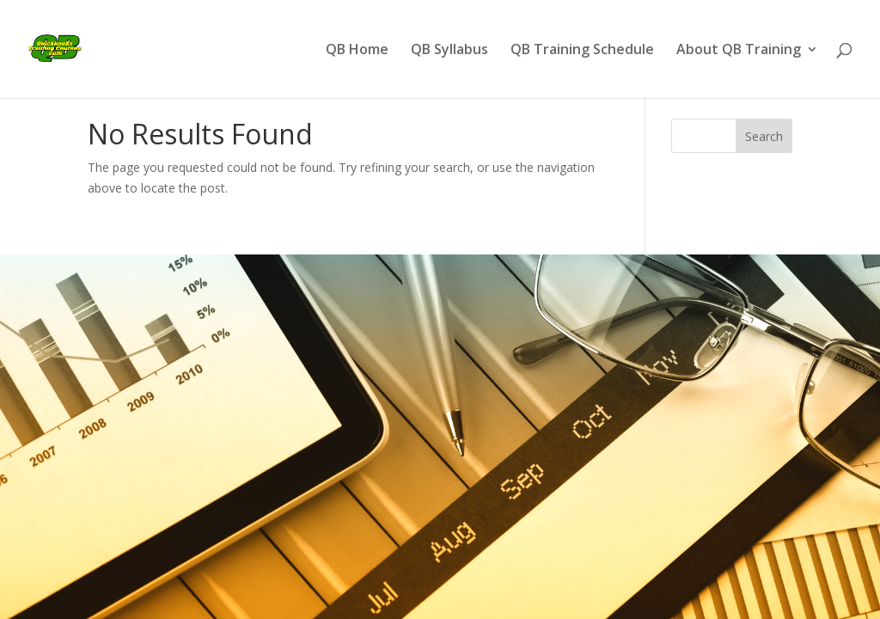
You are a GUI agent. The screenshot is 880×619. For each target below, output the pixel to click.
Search (764, 136)
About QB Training (738, 50)
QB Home (357, 50)
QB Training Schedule (582, 50)
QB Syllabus (449, 50)
